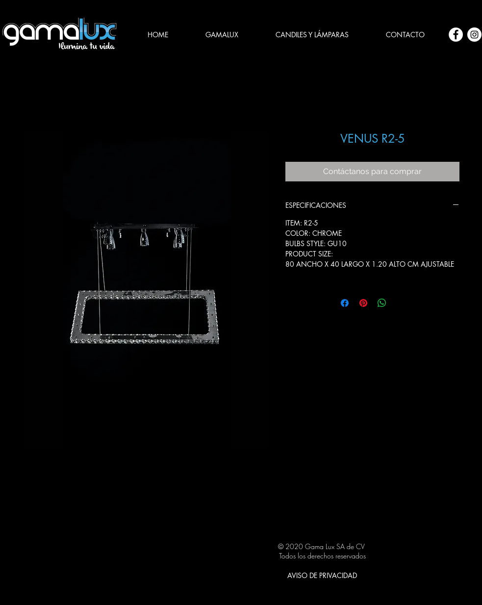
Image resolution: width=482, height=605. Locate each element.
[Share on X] (400, 303)
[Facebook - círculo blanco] (456, 34)
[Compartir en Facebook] (345, 303)
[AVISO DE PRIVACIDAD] (322, 575)
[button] (312, 35)
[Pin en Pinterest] (363, 303)
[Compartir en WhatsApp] (382, 303)
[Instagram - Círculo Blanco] (474, 34)
